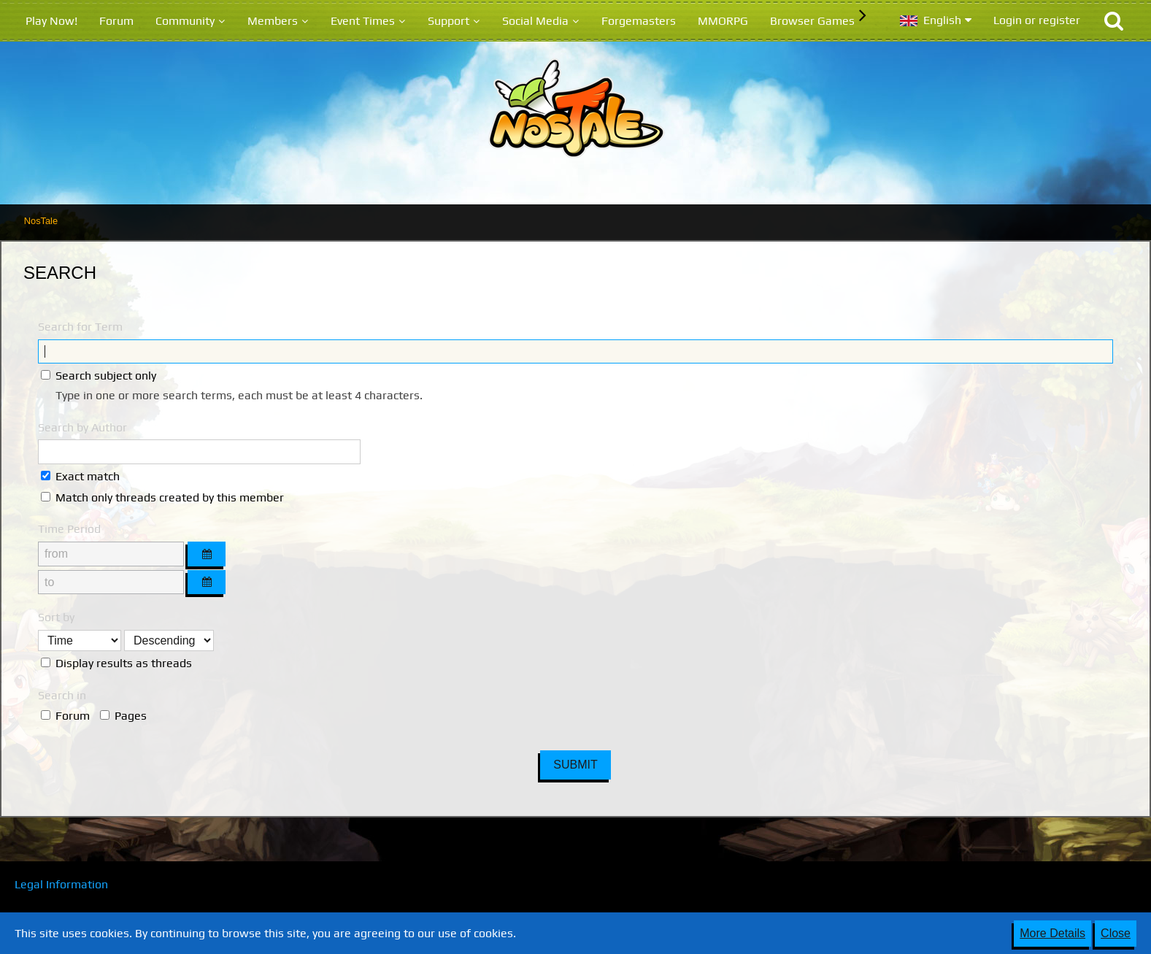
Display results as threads (116, 663)
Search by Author (82, 427)
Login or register (1036, 20)
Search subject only (98, 375)
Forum (65, 716)
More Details (1052, 933)
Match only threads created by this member (162, 497)
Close (1116, 933)
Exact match (80, 476)
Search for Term (80, 327)
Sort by (56, 617)
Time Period (69, 529)
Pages (123, 716)
